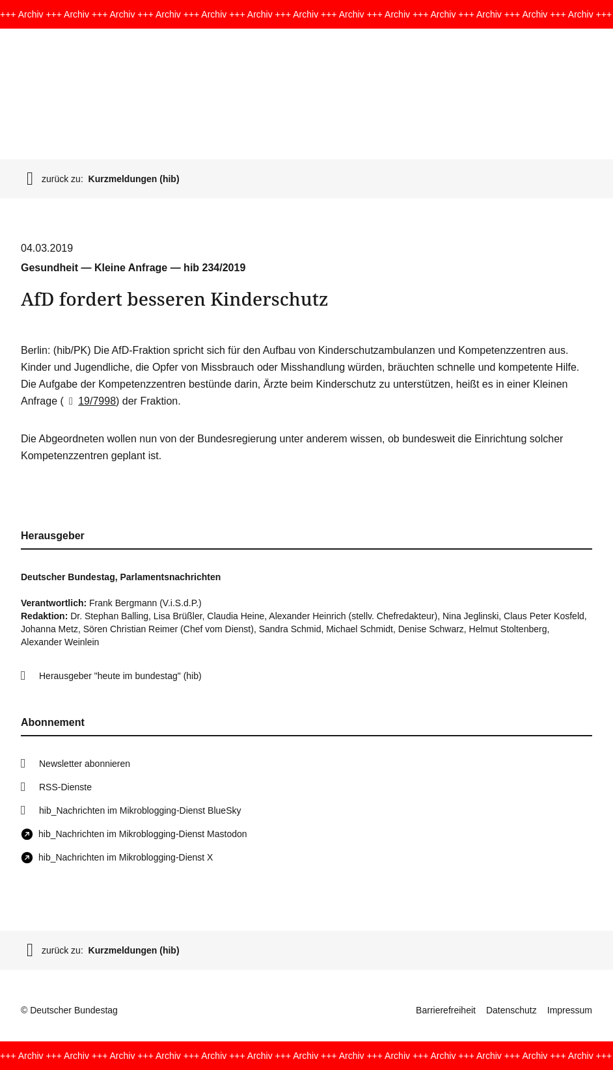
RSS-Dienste (65, 787)
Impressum (569, 1010)
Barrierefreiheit (446, 1010)
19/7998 (90, 401)
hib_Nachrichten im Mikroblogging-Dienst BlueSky (140, 810)
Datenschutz (511, 1010)
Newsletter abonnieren (84, 763)
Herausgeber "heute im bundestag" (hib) (120, 676)
